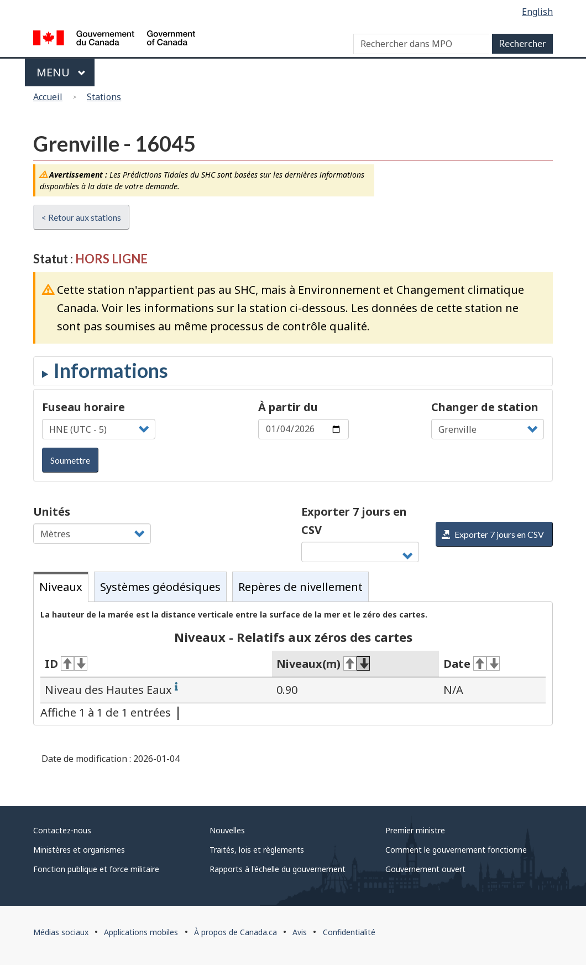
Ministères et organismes (79, 849)
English (537, 12)
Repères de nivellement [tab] (300, 586)
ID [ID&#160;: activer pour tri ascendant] (66, 663)
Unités (51, 511)
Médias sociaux (60, 932)
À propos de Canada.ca (235, 932)
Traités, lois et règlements (257, 849)
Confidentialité (349, 932)
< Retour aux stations (81, 217)
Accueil (47, 97)
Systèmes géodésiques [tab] (160, 586)
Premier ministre (415, 830)
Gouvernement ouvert (425, 869)
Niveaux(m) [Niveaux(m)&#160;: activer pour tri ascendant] (323, 663)
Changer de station (484, 407)
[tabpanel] (293, 663)
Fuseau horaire (83, 407)
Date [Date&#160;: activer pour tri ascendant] (471, 663)
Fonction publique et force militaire (96, 869)
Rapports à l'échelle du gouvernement (278, 869)
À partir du (288, 407)
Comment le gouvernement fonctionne (456, 849)
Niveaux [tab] (60, 586)
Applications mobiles (141, 932)
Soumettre (70, 460)
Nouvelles (227, 830)
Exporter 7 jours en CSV (354, 520)
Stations (104, 97)
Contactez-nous (62, 830)
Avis (299, 932)
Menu (61, 72)
